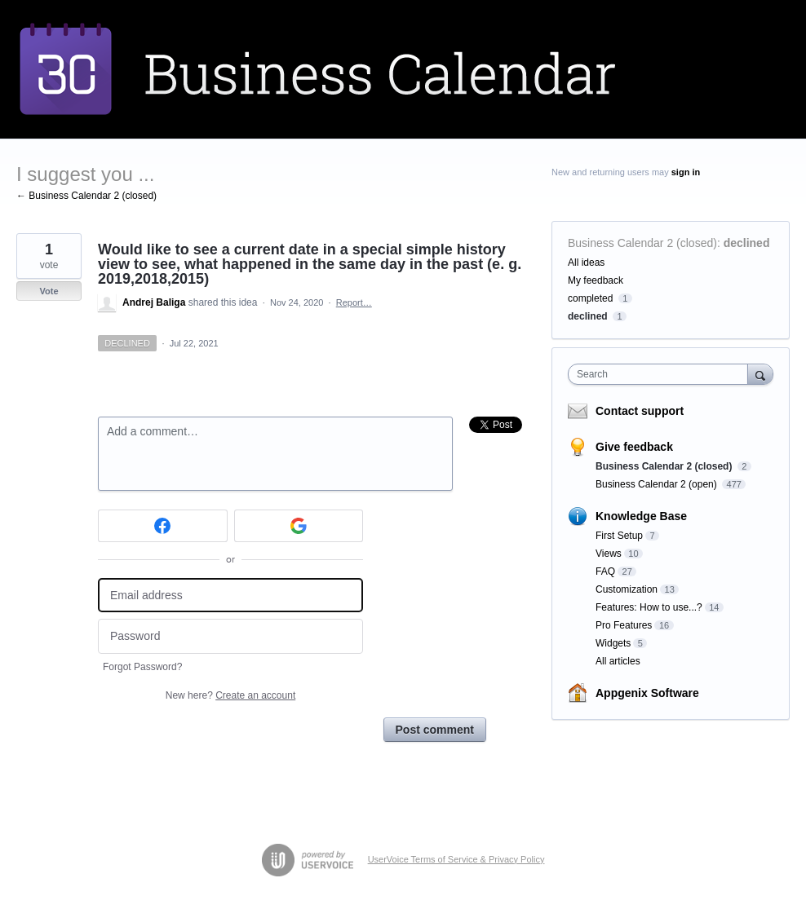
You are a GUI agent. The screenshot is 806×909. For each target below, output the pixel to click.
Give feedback (634, 446)
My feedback (595, 280)
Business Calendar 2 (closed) (642, 242)
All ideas (586, 262)
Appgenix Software (647, 692)
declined (747, 242)
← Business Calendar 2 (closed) (86, 195)
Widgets (613, 643)
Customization (627, 589)
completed (590, 298)
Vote (48, 291)
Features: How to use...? (649, 607)
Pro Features (624, 625)
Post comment (435, 729)
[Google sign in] (299, 526)
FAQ (605, 571)
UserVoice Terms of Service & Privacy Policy (456, 859)
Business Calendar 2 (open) (658, 484)
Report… (354, 302)
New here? (230, 695)
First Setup (619, 535)
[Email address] (230, 595)
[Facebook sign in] (163, 526)
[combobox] (661, 374)
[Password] (230, 636)
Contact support (640, 411)
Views (609, 553)
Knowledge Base (641, 516)
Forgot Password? (142, 667)
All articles (618, 661)
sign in (685, 172)
